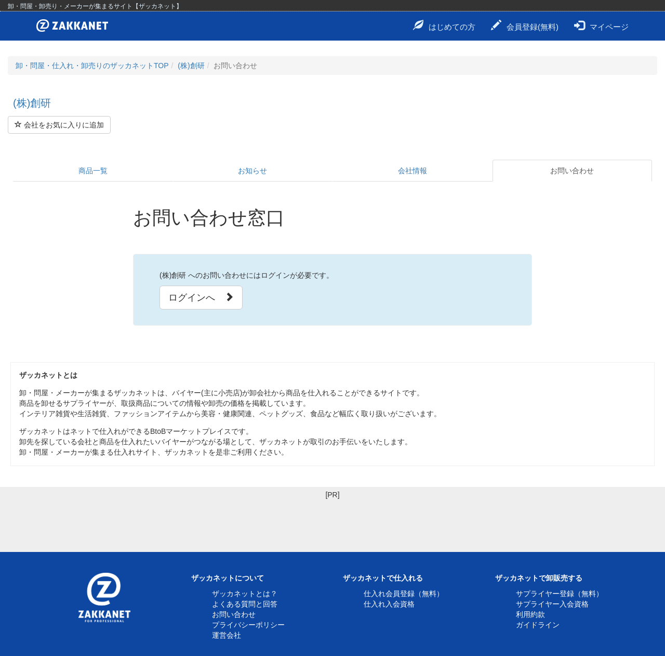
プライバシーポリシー (248, 625)
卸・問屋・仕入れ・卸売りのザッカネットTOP (92, 65)
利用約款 (530, 614)
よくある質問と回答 (244, 604)
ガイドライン (538, 625)
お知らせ (252, 170)
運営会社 (226, 635)
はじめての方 (444, 25)
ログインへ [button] (201, 297)
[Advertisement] (332, 523)
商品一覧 (93, 170)
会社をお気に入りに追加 (59, 125)
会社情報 (412, 170)
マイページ (601, 25)
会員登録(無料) (524, 25)
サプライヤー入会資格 (552, 604)
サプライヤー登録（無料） (559, 593)
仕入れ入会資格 (389, 604)
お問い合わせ (572, 170)
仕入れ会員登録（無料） (404, 593)
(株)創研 (191, 65)
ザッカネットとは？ (244, 593)
